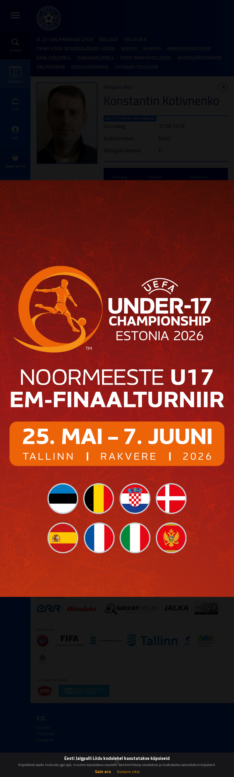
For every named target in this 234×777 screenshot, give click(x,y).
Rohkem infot (128, 772)
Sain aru (103, 771)
